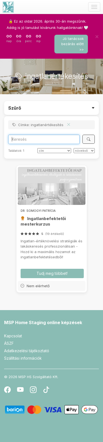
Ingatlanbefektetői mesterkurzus (43, 221)
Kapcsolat (13, 335)
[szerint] (84, 150)
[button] (51, 286)
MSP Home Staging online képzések (43, 322)
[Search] (44, 139)
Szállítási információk (23, 358)
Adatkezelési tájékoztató (26, 350)
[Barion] (51, 409)
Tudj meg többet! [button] (52, 273)
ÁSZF (9, 343)
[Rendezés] (54, 150)
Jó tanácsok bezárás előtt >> (72, 43)
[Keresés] (88, 139)
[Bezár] (97, 36)
